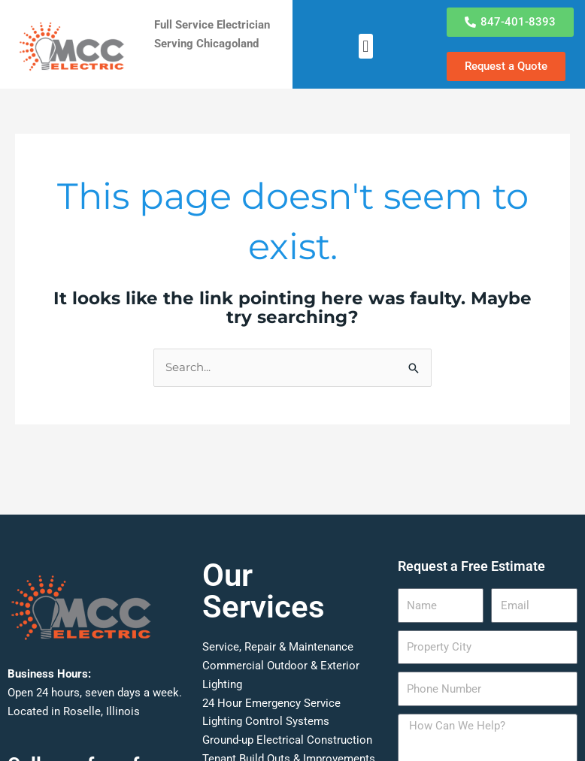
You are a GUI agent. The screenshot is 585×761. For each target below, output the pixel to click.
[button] (366, 46)
